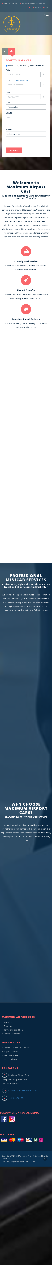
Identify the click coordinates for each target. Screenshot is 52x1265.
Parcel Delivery (10, 1059)
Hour (8, 103)
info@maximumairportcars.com (32, 3)
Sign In (46, 7)
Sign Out (37, 7)
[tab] (5, 51)
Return (21, 65)
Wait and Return (36, 65)
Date (8, 92)
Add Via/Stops (22, 80)
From (8, 70)
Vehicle (9, 130)
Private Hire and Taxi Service (16, 1047)
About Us (8, 1022)
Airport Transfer (11, 1051)
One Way (10, 65)
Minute (9, 113)
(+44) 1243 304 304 (9, 3)
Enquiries (8, 1026)
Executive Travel (11, 1055)
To (9, 80)
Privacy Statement (12, 1033)
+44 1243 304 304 (16, 1098)
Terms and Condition (13, 1029)
